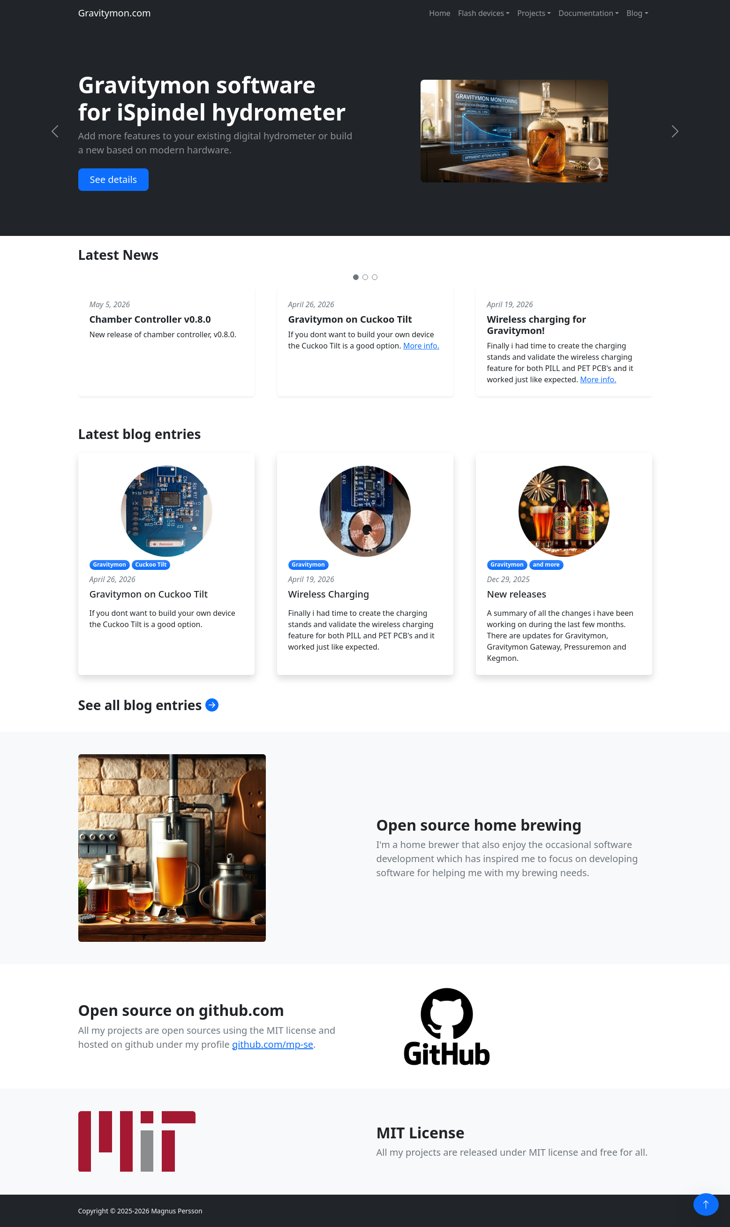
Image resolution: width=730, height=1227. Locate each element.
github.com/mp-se (272, 1044)
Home (440, 13)
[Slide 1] (356, 277)
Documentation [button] (585, 13)
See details (113, 179)
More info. (421, 346)
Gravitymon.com (114, 13)
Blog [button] (634, 13)
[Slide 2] (365, 277)
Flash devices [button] (481, 13)
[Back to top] (706, 1204)
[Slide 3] (374, 277)
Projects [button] (531, 13)
